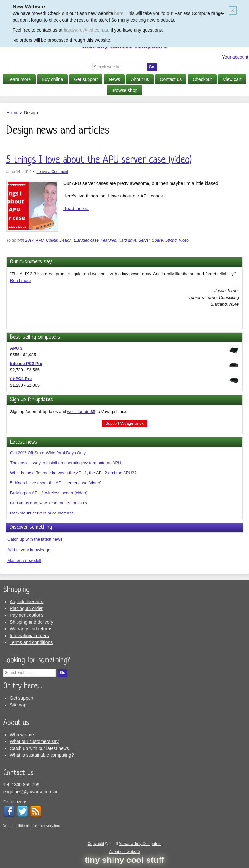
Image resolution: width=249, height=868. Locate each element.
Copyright (96, 843)
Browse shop (125, 90)
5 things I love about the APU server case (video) (99, 160)
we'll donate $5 (81, 411)
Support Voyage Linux (124, 423)
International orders (29, 635)
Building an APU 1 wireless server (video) (48, 492)
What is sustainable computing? (42, 755)
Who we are (22, 734)
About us (140, 79)
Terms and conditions (31, 642)
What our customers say (34, 741)
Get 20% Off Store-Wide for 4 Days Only (48, 452)
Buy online (52, 79)
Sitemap (18, 704)
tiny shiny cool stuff (124, 860)
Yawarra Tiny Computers (140, 843)
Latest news (23, 442)
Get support (86, 79)
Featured (108, 240)
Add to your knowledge (28, 549)
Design (65, 240)
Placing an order (26, 608)
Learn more (19, 79)
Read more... (76, 208)
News (114, 79)
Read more (20, 280)
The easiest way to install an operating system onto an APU (65, 462)
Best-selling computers (35, 337)
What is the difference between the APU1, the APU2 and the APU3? (73, 472)
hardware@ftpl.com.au (86, 30)
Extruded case (86, 240)
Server (144, 240)
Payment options (26, 615)
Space (157, 240)
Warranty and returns (31, 628)
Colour (51, 240)
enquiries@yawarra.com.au (31, 791)
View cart (232, 79)
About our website (124, 852)
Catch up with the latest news (34, 539)
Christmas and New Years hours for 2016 (48, 503)
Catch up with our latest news (39, 748)
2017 (29, 240)
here (119, 13)
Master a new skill (24, 560)
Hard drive (127, 240)
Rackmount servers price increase (42, 513)
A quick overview (26, 601)
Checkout (202, 79)
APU (40, 240)
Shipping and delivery (31, 622)
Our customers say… (32, 262)
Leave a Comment (52, 171)
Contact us (171, 79)
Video (184, 240)
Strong (170, 240)
